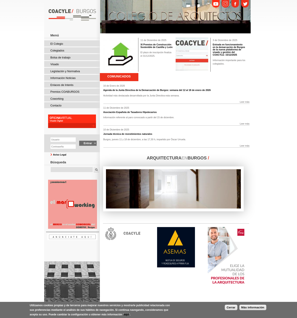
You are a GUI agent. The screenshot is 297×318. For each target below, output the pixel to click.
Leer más (244, 102)
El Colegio (56, 43)
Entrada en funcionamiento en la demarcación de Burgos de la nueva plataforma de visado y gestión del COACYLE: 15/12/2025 (229, 49)
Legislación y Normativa (65, 71)
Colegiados (57, 50)
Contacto (56, 105)
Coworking (57, 98)
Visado (54, 64)
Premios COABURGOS (65, 91)
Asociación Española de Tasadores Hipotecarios (130, 112)
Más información (252, 307)
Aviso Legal (59, 154)
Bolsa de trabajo (60, 57)
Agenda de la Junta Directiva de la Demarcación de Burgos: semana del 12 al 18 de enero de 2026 (157, 90)
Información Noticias (63, 78)
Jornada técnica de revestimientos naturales (127, 134)
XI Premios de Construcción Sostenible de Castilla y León (157, 45)
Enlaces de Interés (62, 85)
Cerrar (231, 307)
